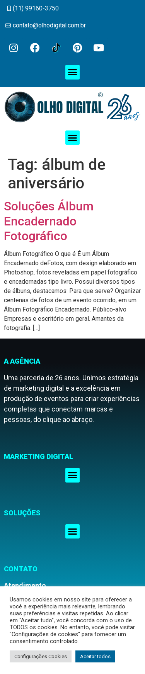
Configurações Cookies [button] (40, 656)
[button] (72, 72)
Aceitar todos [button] (95, 656)
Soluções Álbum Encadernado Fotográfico (49, 221)
